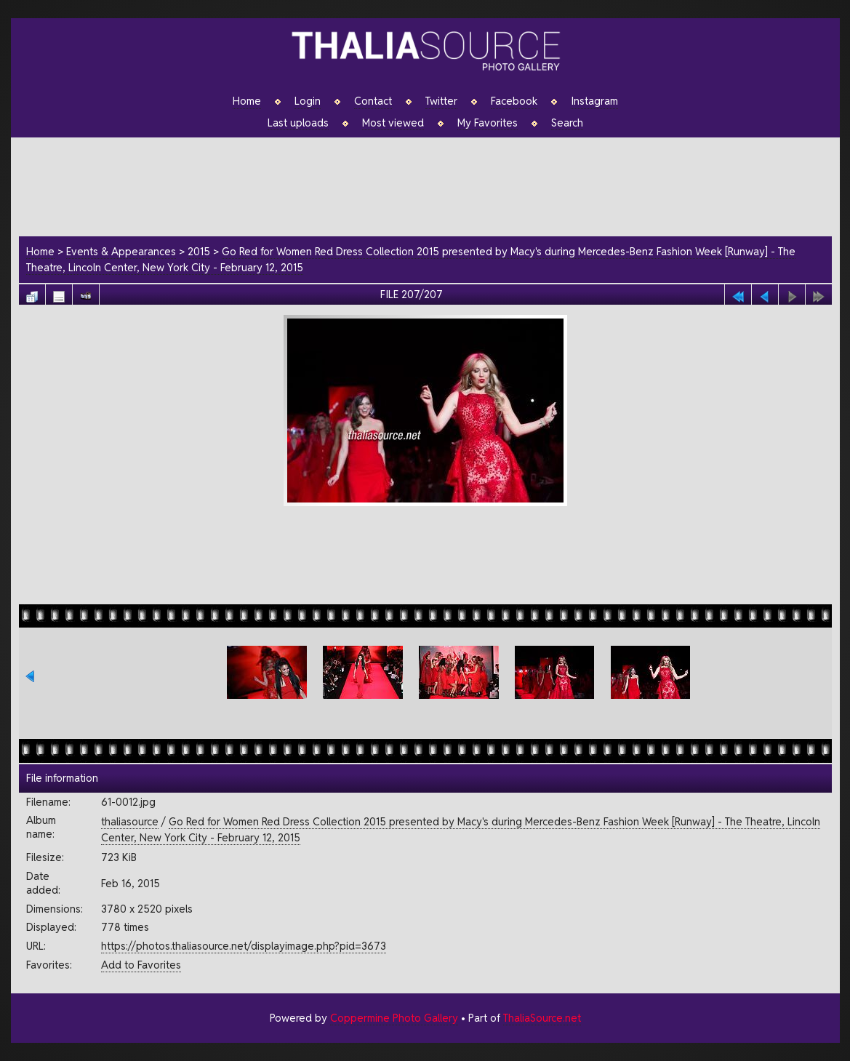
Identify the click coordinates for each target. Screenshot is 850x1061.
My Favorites (487, 122)
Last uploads (298, 122)
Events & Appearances (121, 251)
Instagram (594, 101)
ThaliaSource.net (542, 1018)
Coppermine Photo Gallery (394, 1018)
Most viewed (393, 122)
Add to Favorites (141, 965)
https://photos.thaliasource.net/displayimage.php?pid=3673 (243, 946)
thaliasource (130, 821)
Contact (373, 101)
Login (307, 101)
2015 (199, 251)
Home (247, 101)
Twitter (441, 101)
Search (567, 122)
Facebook (514, 101)
